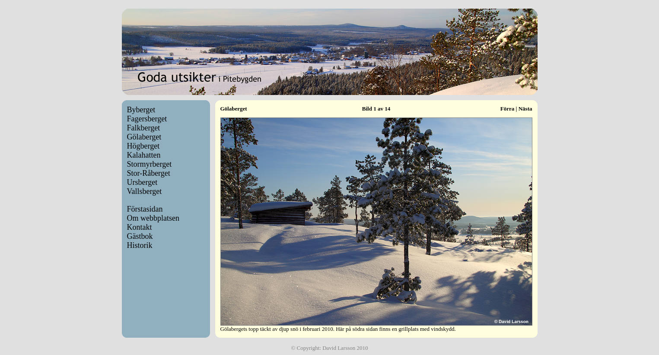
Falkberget (143, 128)
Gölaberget (144, 137)
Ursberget (142, 182)
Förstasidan (145, 209)
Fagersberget (147, 118)
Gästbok (140, 236)
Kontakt (139, 227)
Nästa (525, 108)
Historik (140, 245)
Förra (507, 108)
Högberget (143, 146)
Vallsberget (144, 191)
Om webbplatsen (153, 218)
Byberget (141, 109)
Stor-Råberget (148, 173)
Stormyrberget (149, 164)
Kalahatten (144, 155)
